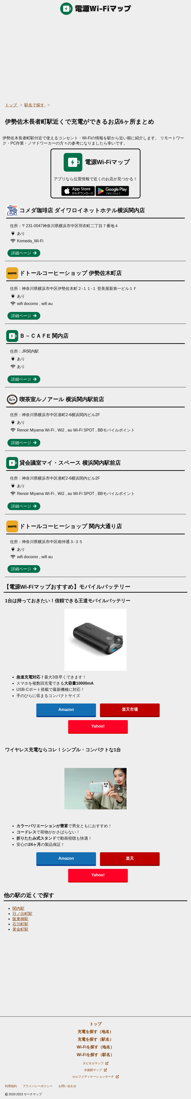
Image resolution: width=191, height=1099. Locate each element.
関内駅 (18, 908)
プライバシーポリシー (37, 1086)
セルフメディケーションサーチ (95, 1076)
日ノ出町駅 (22, 914)
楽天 (130, 858)
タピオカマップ (95, 1063)
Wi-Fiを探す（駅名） (95, 1055)
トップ (95, 1024)
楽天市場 (130, 709)
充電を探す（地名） (95, 1032)
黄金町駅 (20, 929)
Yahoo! (97, 726)
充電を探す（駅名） (95, 1039)
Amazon (66, 709)
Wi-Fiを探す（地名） (95, 1047)
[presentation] (118, 640)
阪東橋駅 (20, 919)
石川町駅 (20, 924)
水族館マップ (95, 1070)
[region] (95, 57)
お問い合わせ (67, 1086)
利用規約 (11, 1086)
